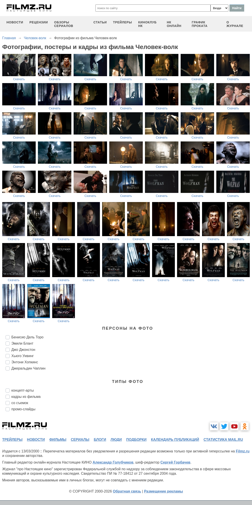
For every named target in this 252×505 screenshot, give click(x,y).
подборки (136, 440)
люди (116, 440)
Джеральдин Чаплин (28, 368)
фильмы (57, 440)
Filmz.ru (242, 451)
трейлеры (122, 22)
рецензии (38, 22)
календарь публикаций (175, 440)
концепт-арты (22, 390)
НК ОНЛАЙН (174, 24)
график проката (200, 24)
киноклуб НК (147, 24)
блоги (100, 440)
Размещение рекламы (163, 491)
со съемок (19, 403)
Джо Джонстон (23, 350)
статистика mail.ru (223, 440)
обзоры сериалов (63, 24)
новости (14, 22)
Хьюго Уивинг (22, 356)
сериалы (80, 440)
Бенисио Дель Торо (27, 337)
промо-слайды (23, 409)
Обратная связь (127, 491)
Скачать (19, 79)
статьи (100, 22)
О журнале (234, 24)
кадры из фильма (26, 397)
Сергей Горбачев (175, 462)
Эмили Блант (22, 343)
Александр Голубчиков (113, 462)
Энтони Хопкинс (24, 362)
